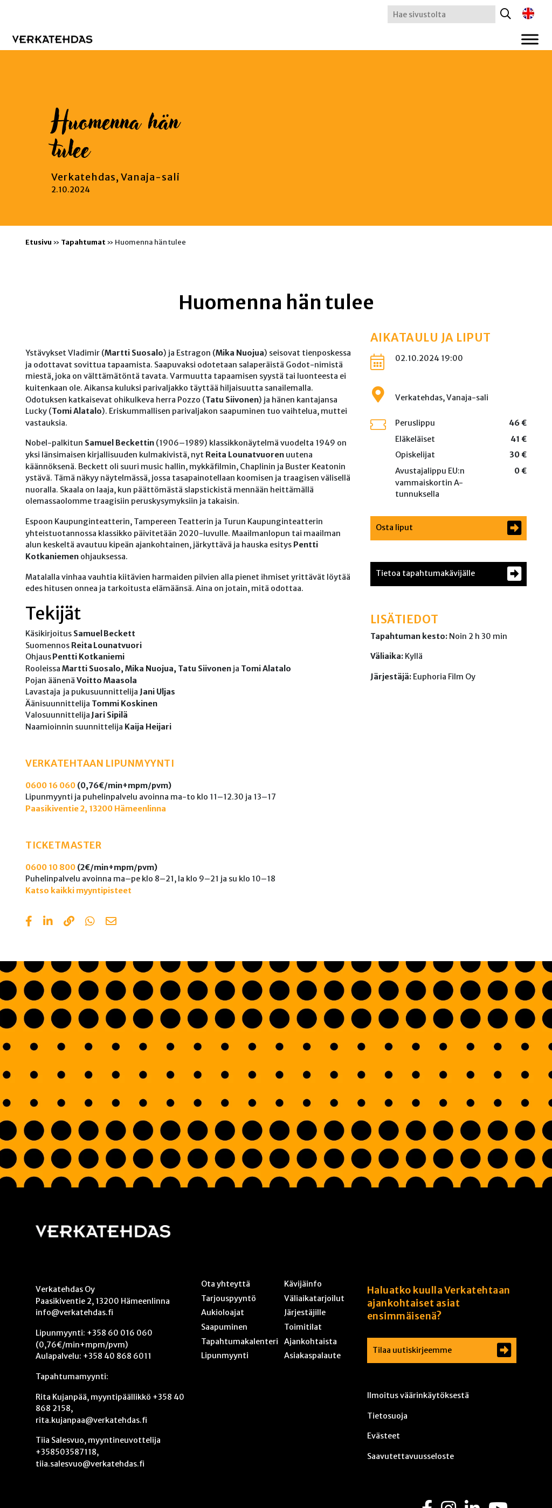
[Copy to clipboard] (69, 922)
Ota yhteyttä (225, 1284)
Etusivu (38, 242)
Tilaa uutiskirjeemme (412, 1350)
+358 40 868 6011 (117, 1356)
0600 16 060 (50, 785)
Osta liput (394, 527)
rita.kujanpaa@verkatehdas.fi (91, 1420)
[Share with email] (111, 922)
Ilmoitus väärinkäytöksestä (418, 1395)
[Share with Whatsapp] (90, 922)
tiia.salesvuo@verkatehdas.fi (90, 1464)
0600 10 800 (50, 867)
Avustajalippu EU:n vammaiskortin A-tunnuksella (430, 482)
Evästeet (383, 1436)
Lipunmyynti (225, 1355)
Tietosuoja (387, 1416)
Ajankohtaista (310, 1341)
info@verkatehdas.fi (74, 1312)
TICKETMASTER (63, 845)
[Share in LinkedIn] (48, 922)
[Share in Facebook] (29, 922)
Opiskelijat (415, 455)
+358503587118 (66, 1452)
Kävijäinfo (303, 1284)
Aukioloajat (222, 1312)
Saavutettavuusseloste (410, 1456)
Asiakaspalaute (312, 1355)
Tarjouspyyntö (228, 1298)
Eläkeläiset (415, 439)
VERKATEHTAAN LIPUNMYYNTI (99, 763)
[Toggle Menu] (530, 39)
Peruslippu (415, 423)
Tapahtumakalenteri (239, 1341)
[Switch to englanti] (528, 14)
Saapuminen (224, 1327)
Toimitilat (303, 1327)
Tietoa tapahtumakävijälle (425, 573)
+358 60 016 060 (120, 1333)
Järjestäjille (305, 1312)
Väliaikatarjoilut (314, 1298)
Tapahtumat (83, 242)
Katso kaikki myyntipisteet (78, 890)
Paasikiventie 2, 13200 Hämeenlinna (95, 809)
